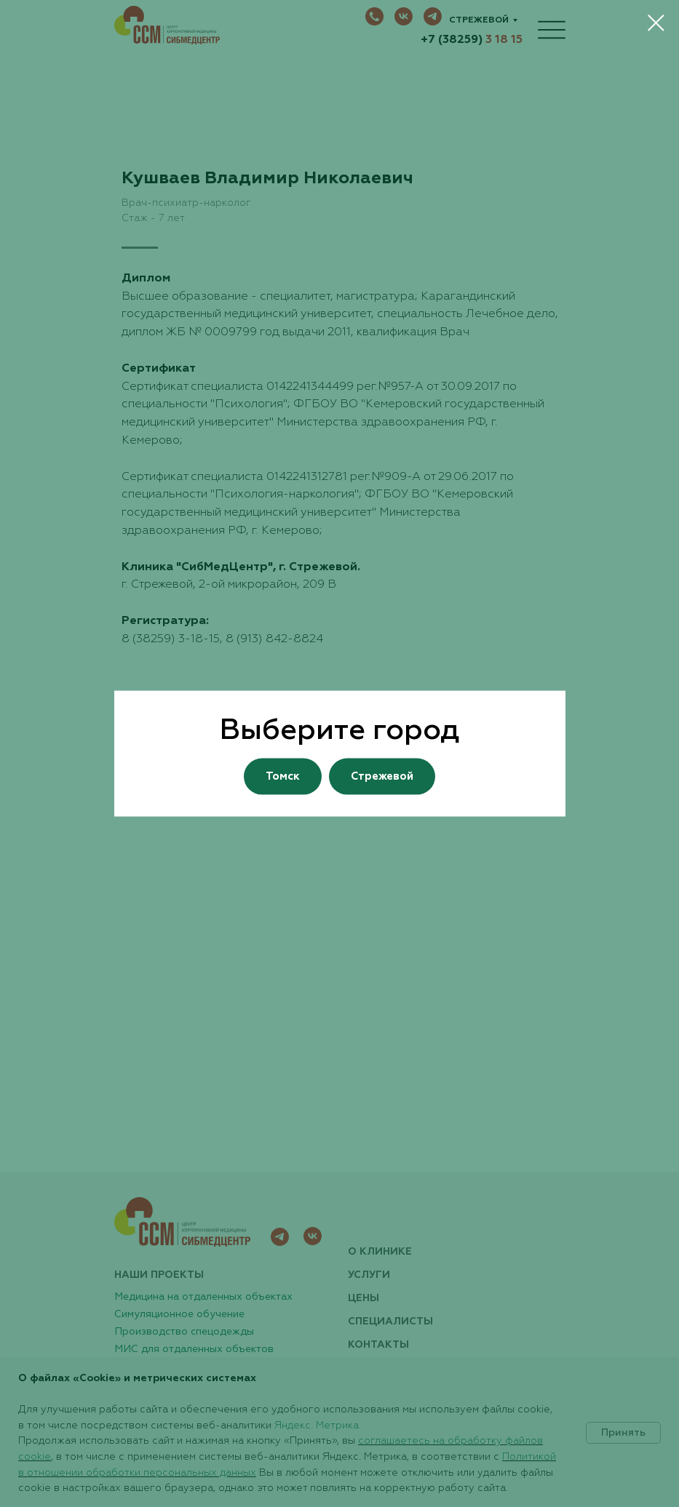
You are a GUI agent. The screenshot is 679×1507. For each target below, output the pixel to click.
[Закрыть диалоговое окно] (656, 23)
